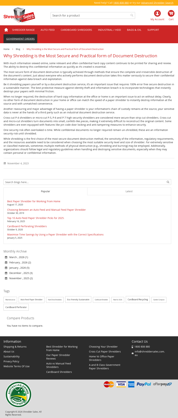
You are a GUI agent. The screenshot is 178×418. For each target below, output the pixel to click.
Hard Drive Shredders (55, 300)
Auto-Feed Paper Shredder (32, 300)
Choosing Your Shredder (103, 346)
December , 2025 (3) (19, 273)
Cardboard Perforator (16, 307)
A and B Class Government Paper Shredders (104, 366)
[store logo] (19, 15)
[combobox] (93, 15)
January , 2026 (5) (17, 267)
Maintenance (10, 300)
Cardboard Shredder (101, 300)
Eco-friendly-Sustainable (78, 299)
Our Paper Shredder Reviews (58, 356)
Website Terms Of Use (17, 366)
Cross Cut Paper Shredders (105, 351)
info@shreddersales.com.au (150, 353)
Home (7, 49)
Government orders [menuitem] (20, 38)
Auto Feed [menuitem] (48, 29)
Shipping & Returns (15, 346)
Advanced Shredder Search (157, 2)
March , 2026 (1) (16, 257)
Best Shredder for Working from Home (62, 348)
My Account (157, 19)
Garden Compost (158, 300)
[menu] (89, 34)
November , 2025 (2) (19, 278)
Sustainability (12, 356)
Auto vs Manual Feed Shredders (58, 365)
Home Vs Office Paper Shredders (101, 358)
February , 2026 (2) (18, 262)
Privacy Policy (11, 361)
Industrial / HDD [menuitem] (109, 29)
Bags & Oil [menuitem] (134, 29)
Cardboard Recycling (138, 299)
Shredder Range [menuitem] (23, 29)
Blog (18, 49)
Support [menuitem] (153, 29)
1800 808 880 (121, 2)
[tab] (45, 191)
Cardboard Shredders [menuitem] (76, 29)
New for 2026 (117, 300)
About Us (9, 351)
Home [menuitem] (6, 29)
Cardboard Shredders (59, 372)
